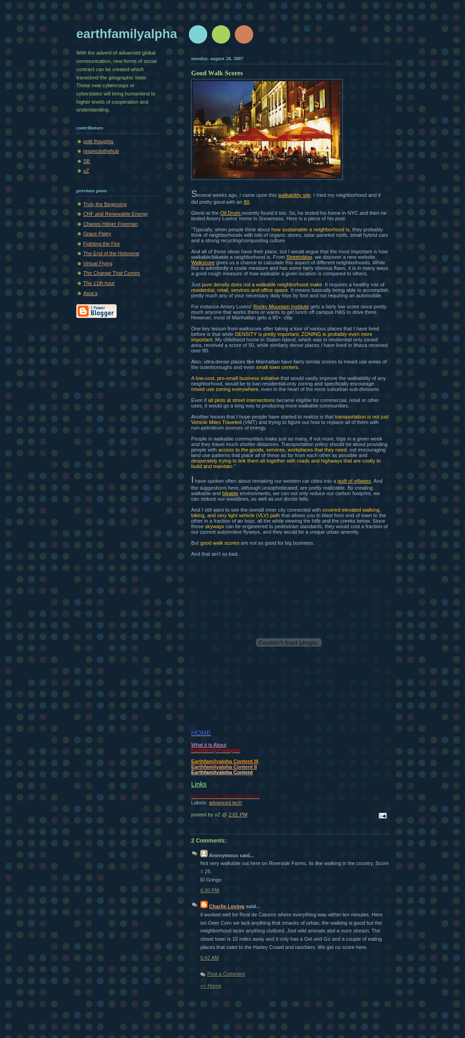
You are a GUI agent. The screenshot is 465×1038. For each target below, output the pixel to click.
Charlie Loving (226, 906)
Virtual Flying (98, 263)
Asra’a (90, 293)
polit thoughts (98, 141)
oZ (86, 170)
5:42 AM (209, 957)
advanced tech (225, 802)
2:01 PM (237, 814)
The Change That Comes (111, 273)
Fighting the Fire (101, 243)
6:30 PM (209, 890)
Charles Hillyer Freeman (110, 224)
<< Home (210, 985)
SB (86, 161)
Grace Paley (97, 233)
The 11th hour (99, 283)
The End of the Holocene (111, 253)
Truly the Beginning (105, 204)
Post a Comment (226, 974)
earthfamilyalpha (126, 34)
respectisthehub (101, 151)
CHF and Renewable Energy (115, 214)
